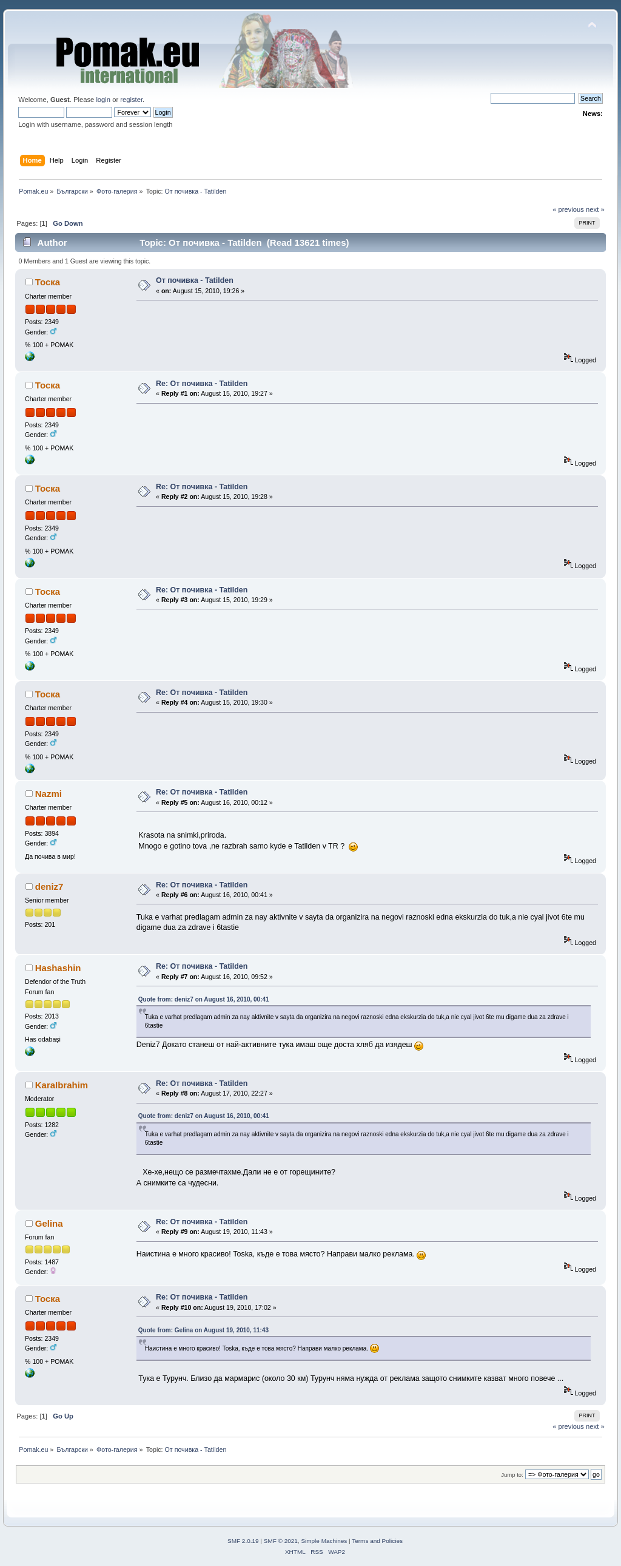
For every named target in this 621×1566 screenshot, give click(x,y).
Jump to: (512, 1474)
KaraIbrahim (61, 1085)
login (103, 99)
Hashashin (58, 968)
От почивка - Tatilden (194, 280)
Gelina (49, 1223)
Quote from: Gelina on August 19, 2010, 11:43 (203, 1330)
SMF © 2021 (281, 1540)
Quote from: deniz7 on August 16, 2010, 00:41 (203, 999)
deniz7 (49, 886)
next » (595, 209)
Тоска (47, 282)
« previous (568, 209)
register (131, 99)
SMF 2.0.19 (243, 1540)
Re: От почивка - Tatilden (201, 383)
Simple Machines (324, 1540)
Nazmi (48, 793)
